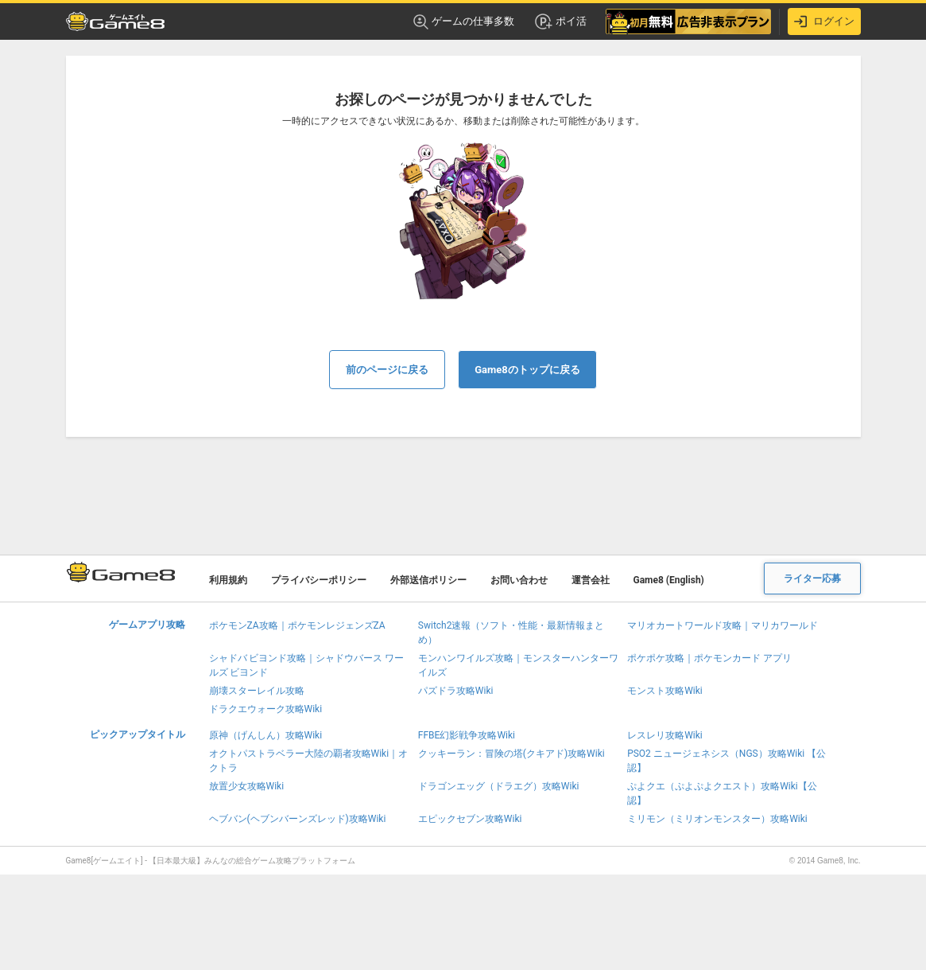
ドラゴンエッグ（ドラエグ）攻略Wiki (498, 786)
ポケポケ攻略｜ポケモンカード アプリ (709, 658)
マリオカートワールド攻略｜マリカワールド (722, 625)
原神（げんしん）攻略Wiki (266, 735)
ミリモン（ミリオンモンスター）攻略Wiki (717, 818)
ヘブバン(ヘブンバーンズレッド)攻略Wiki (297, 818)
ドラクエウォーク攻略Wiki (266, 709)
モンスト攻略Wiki (665, 690)
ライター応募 (812, 578)
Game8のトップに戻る (527, 370)
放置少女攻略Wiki (247, 786)
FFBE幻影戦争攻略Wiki (466, 735)
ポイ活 (560, 21)
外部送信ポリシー (428, 580)
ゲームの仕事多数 (463, 21)
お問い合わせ (519, 580)
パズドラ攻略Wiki (456, 690)
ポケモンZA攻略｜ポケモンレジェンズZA (297, 625)
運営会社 (590, 580)
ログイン (824, 21)
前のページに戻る (387, 370)
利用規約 (228, 580)
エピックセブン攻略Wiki (470, 818)
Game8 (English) (668, 580)
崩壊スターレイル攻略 (256, 690)
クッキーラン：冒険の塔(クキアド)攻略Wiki (511, 753)
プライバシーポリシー (318, 580)
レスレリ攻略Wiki (665, 735)
